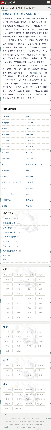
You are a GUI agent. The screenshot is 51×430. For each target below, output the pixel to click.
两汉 (18, 365)
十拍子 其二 (7, 218)
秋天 (40, 279)
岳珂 (18, 223)
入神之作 (29, 123)
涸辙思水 (5, 176)
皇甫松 (18, 337)
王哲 (18, 237)
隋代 (7, 370)
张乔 (14, 228)
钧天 (3, 188)
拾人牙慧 (7, 389)
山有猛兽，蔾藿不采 (40, 399)
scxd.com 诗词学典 (23, 424)
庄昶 (20, 232)
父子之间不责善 (8, 194)
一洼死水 (5, 129)
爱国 (40, 303)
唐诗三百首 (8, 275)
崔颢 (40, 341)
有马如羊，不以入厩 (34, 164)
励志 (7, 313)
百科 (31, 418)
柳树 (7, 289)
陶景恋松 (29, 176)
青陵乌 (7, 404)
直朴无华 (5, 140)
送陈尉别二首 (8, 246)
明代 (29, 375)
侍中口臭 (18, 408)
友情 (18, 313)
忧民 (7, 317)
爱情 (40, 308)
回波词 (4, 206)
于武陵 (29, 346)
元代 (18, 375)
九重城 (18, 404)
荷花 (29, 284)
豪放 (29, 317)
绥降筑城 (29, 404)
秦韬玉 (29, 337)
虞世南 (29, 332)
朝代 (5, 360)
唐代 (18, 370)
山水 (29, 289)
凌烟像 (18, 394)
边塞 (29, 294)
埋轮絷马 (29, 129)
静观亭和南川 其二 (10, 232)
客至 (4, 255)
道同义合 (40, 404)
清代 (40, 375)
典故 (7, 8)
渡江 (4, 260)
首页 (2, 8)
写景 (40, 275)
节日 (7, 298)
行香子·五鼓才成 (9, 237)
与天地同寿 (6, 200)
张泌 (7, 351)
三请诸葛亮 (30, 182)
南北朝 (40, 365)
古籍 (28, 418)
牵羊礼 (40, 389)
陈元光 (40, 346)
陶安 (9, 260)
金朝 (7, 375)
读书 (29, 313)
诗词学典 (10, 2)
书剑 (3, 164)
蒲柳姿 (7, 408)
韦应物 (15, 242)
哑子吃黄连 (6, 158)
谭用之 (7, 341)
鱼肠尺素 (29, 146)
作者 (5, 326)
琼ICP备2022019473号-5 (28, 427)
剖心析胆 (29, 200)
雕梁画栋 (29, 188)
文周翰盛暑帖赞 (9, 223)
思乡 (18, 308)
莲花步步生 (6, 123)
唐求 (18, 332)
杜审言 (29, 341)
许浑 (9, 255)
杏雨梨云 (29, 389)
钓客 (28, 117)
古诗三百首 (29, 275)
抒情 (29, 303)
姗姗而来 (29, 135)
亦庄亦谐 (5, 117)
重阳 (7, 303)
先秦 (7, 365)
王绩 (18, 346)
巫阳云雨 (29, 152)
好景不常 (29, 194)
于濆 (7, 346)
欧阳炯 (18, 351)
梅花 (18, 284)
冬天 (7, 284)
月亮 (18, 289)
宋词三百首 (18, 275)
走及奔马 (18, 399)
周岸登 (16, 218)
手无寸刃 (29, 170)
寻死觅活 (29, 140)
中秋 (40, 298)
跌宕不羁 (5, 152)
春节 (18, 298)
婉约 (18, 317)
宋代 (40, 370)
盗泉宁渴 (5, 146)
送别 (7, 308)
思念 (29, 308)
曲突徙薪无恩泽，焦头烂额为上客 (19, 14)
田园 (18, 294)
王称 (20, 251)
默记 (35, 73)
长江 (40, 289)
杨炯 (40, 332)
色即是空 (5, 170)
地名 (40, 294)
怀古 (18, 303)
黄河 (7, 294)
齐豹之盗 (18, 389)
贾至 (18, 341)
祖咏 (40, 337)
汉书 (38, 37)
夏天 (29, 279)
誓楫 (7, 399)
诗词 (12, 418)
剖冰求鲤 (29, 206)
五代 (29, 370)
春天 (18, 279)
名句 (16, 418)
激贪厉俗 (29, 399)
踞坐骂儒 (29, 158)
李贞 (7, 332)
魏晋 (29, 365)
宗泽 (7, 337)
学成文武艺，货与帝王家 (11, 182)
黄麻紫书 (5, 135)
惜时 (40, 313)
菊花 (40, 284)
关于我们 (37, 418)
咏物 (7, 279)
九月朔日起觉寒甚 (10, 251)
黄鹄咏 (7, 394)
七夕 (29, 298)
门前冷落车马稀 (29, 394)
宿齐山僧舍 (7, 228)
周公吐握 (40, 394)
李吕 (16, 246)
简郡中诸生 (7, 242)
